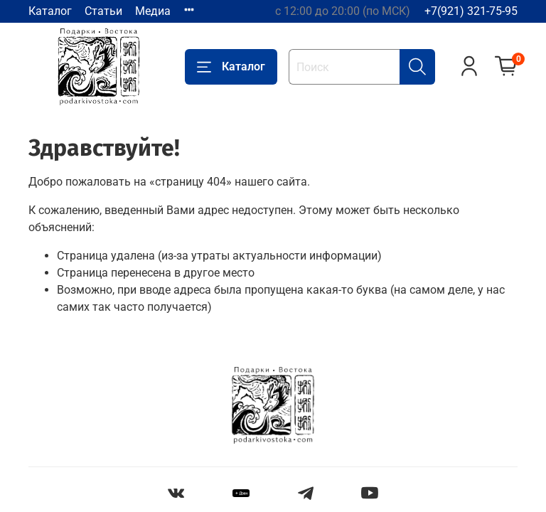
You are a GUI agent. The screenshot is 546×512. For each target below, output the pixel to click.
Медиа (153, 11)
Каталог (50, 11)
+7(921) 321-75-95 (471, 11)
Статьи (103, 11)
